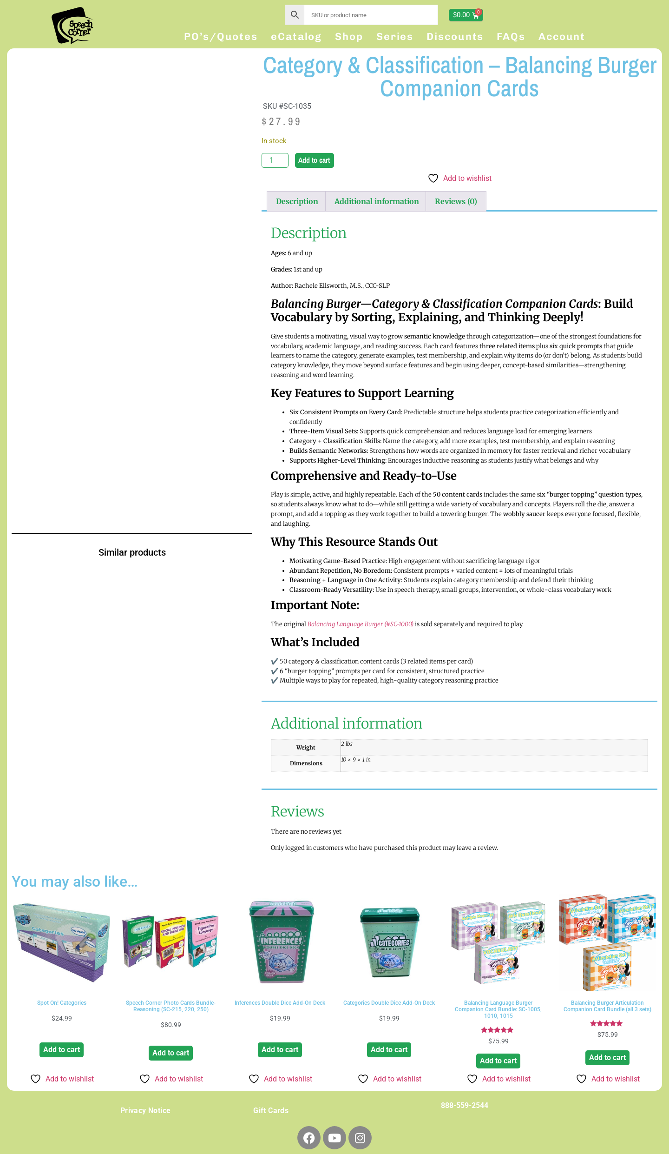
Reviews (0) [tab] (456, 201)
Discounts (455, 36)
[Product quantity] (275, 160)
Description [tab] (297, 201)
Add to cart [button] (61, 1049)
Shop (349, 36)
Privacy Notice (145, 1110)
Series (394, 36)
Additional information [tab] (376, 201)
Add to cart (314, 160)
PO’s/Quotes (221, 36)
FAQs (511, 36)
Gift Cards (271, 1110)
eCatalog (296, 36)
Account (561, 36)
